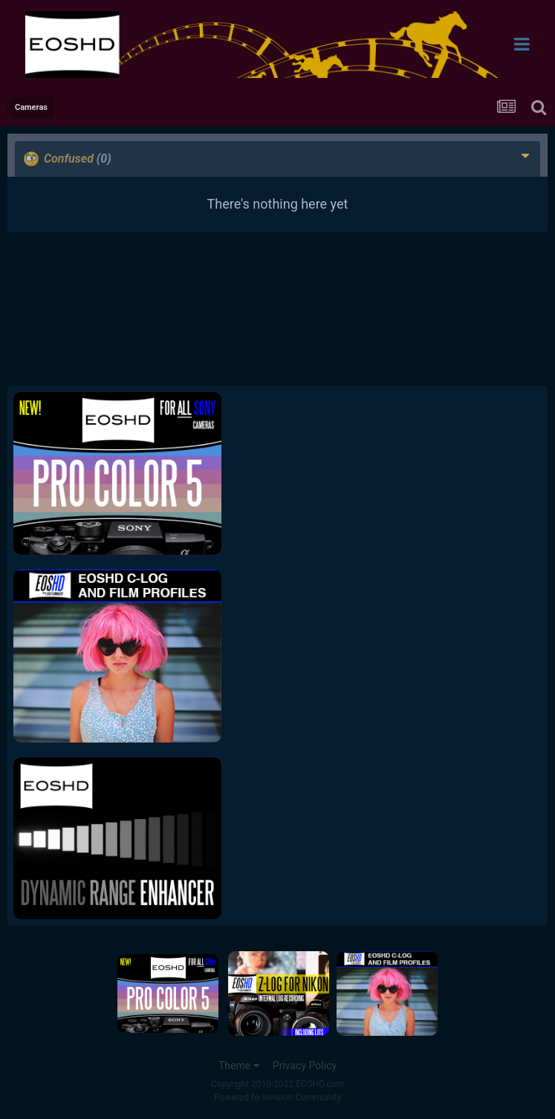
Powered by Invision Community (277, 1097)
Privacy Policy (305, 1065)
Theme (238, 1065)
